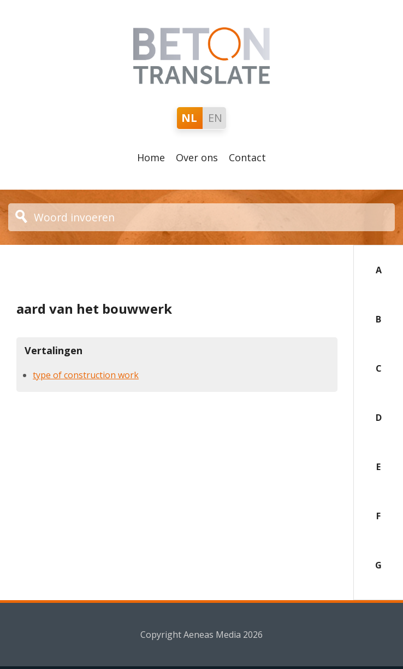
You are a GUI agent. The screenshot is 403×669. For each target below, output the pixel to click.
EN (215, 117)
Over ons (197, 157)
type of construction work (86, 375)
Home (151, 157)
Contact (247, 157)
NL (189, 117)
